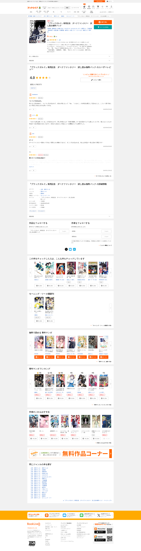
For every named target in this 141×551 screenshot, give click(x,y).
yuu (33, 133)
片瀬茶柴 (61, 30)
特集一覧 (47, 528)
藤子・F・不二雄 (92, 279)
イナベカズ (79, 30)
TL (61, 12)
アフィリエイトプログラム (67, 541)
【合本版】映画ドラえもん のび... (92, 277)
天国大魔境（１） (32, 431)
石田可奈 (51, 279)
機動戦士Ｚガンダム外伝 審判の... (103, 277)
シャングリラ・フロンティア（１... (60, 277)
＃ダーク (33, 88)
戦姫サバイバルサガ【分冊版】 (49, 350)
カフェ (34, 115)
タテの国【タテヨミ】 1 (106, 431)
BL (53, 12)
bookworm (35, 94)
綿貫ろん (83, 28)
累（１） (42, 431)
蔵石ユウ (85, 30)
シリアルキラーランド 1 (75, 431)
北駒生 (36, 315)
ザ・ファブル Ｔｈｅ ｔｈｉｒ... (38, 390)
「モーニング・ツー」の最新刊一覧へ (102, 325)
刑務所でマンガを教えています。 (82, 277)
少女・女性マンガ (46, 12)
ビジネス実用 (84, 12)
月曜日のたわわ (71, 388)
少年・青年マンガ (38, 12)
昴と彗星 (101, 388)
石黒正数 (56, 30)
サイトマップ (80, 537)
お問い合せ (63, 537)
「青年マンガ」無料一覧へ (105, 361)
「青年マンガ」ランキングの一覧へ (102, 404)
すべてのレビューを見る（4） (104, 176)
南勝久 (36, 392)
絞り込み (44, 8)
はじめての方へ (103, 12)
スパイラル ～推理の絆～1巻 (64, 431)
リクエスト (63, 539)
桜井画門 (50, 30)
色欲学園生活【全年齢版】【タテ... (59, 351)
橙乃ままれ (74, 279)
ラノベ (68, 12)
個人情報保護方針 (81, 532)
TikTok (46, 541)
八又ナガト (58, 392)
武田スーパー (91, 392)
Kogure (106, 353)
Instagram (47, 539)
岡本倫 (79, 392)
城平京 (67, 30)
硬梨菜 (57, 279)
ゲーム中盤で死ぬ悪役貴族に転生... (60, 390)
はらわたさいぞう (75, 28)
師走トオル (48, 315)
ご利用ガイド (111, 12)
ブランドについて (81, 527)
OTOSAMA (48, 353)
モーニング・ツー (45, 195)
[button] (39, 285)
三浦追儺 (89, 28)
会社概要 (79, 525)
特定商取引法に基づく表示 (83, 534)
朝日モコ (90, 353)
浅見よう (69, 279)
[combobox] (56, 7)
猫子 (46, 392)
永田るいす (69, 353)
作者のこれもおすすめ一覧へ (104, 443)
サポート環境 (64, 532)
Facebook (47, 545)
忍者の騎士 (91, 350)
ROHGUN (101, 279)
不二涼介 (62, 279)
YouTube (47, 543)
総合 (31, 12)
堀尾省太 (54, 28)
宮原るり (36, 279)
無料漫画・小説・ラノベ (51, 527)
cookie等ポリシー (81, 536)
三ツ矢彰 (53, 315)
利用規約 (79, 530)
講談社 (42, 193)
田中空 (44, 494)
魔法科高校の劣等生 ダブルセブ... (49, 277)
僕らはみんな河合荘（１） (38, 276)
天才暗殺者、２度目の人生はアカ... (71, 351)
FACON (36, 353)
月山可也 (64, 392)
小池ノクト (72, 30)
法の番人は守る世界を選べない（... (49, 313)
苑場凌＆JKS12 (81, 279)
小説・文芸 (76, 12)
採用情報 (79, 528)
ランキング (48, 530)
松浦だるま (60, 28)
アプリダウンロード (65, 528)
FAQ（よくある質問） (66, 534)
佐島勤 (46, 279)
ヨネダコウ (67, 28)
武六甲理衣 (51, 392)
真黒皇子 (101, 353)
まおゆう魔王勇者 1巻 (71, 276)
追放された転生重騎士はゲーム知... (49, 390)
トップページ (48, 525)
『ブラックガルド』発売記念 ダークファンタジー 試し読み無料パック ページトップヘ (87, 500)
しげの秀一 (101, 392)
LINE (46, 535)
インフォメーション (65, 536)
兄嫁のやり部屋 (38, 350)
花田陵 (49, 28)
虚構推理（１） (54, 431)
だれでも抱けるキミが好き (92, 389)
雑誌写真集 (91, 12)
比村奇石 (69, 392)
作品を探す (63, 527)
